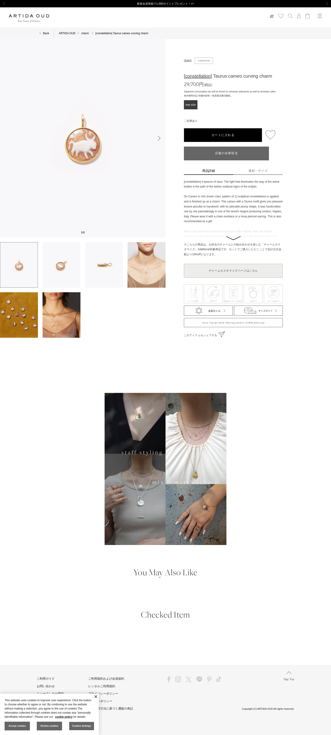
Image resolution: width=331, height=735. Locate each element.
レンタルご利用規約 (101, 686)
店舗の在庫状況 (226, 153)
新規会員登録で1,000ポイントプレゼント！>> (165, 3)
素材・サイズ (258, 171)
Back (46, 33)
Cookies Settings (81, 726)
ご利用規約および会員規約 (106, 678)
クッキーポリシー (100, 701)
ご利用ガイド (46, 678)
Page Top (289, 676)
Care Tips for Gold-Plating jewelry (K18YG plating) (233, 322)
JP (272, 15)
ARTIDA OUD (67, 33)
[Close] (96, 697)
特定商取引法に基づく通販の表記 (110, 708)
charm (187, 60)
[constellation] (198, 76)
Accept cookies (17, 726)
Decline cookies (49, 726)
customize (204, 60)
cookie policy (63, 716)
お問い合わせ (46, 686)
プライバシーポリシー (103, 693)
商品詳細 (208, 171)
